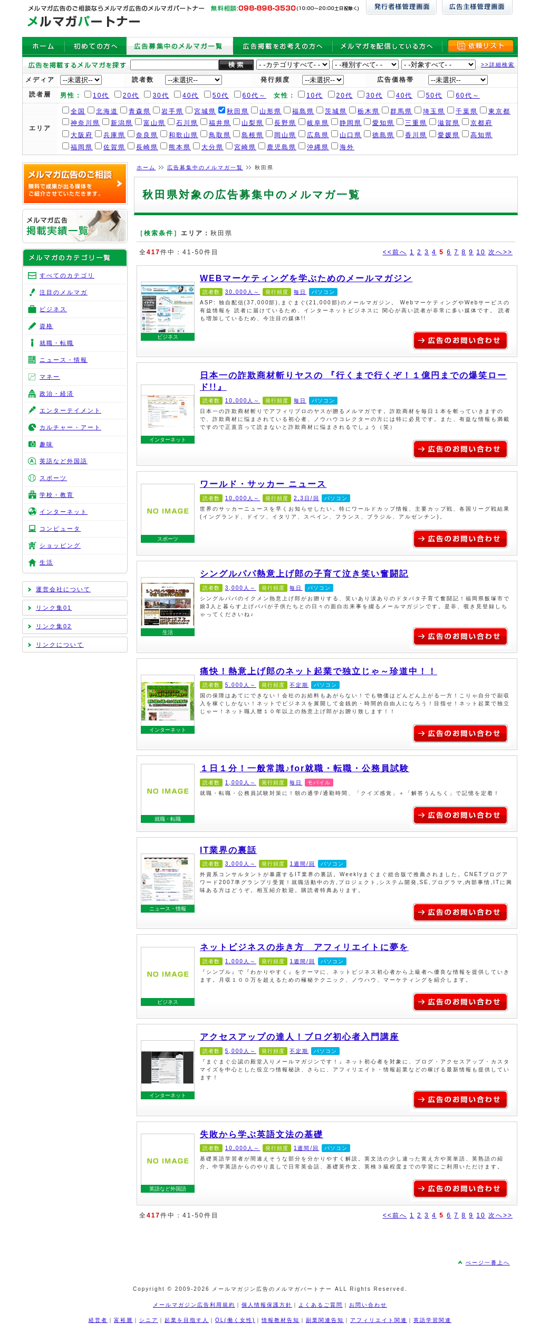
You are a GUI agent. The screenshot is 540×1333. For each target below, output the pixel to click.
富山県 (154, 123)
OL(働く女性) (235, 1320)
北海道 (107, 111)
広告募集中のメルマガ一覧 (205, 167)
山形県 (270, 111)
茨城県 (336, 111)
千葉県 (467, 111)
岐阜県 (318, 123)
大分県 (212, 147)
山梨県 (253, 123)
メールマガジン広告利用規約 (194, 1305)
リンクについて (60, 644)
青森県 (140, 111)
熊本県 (180, 147)
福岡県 (82, 147)
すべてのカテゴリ (67, 275)
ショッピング (60, 545)
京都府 (481, 123)
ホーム (146, 167)
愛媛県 (449, 135)
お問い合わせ (368, 1305)
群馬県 (401, 111)
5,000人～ (240, 685)
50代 (221, 95)
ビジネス (167, 337)
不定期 (299, 685)
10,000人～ (243, 401)
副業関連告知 (325, 1320)
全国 (78, 111)
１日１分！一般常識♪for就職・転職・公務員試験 (168, 791)
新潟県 (122, 123)
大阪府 (82, 135)
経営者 (98, 1320)
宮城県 (205, 111)
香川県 (416, 135)
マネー (50, 376)
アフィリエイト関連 (378, 1320)
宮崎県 (245, 147)
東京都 (499, 111)
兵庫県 (114, 135)
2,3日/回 (307, 498)
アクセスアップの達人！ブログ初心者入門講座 (168, 1067)
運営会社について (63, 589)
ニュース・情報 (167, 909)
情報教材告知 (281, 1320)
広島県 (318, 135)
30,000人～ (243, 292)
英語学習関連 (432, 1320)
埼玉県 (434, 111)
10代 (101, 95)
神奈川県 (85, 123)
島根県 (253, 135)
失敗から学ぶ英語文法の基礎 (168, 1160)
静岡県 (351, 123)
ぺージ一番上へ (488, 1262)
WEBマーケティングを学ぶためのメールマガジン (168, 308)
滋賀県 (449, 123)
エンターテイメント (70, 410)
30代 (160, 95)
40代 (190, 95)
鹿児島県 (281, 147)
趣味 (46, 444)
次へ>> (500, 252)
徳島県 (383, 135)
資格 (46, 326)
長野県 (285, 123)
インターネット (167, 440)
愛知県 (383, 123)
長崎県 (147, 147)
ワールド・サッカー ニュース (168, 511)
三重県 (416, 123)
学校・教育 (57, 495)
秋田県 (238, 111)
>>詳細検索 (498, 65)
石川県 (187, 123)
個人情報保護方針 (267, 1305)
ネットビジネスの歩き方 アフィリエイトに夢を (168, 974)
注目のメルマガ (64, 292)
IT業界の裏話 (168, 880)
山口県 (351, 135)
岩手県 (172, 111)
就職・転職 (168, 819)
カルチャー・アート (70, 427)
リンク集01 (54, 608)
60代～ (254, 95)
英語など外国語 (167, 1189)
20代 (131, 95)
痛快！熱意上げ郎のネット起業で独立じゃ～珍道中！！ (168, 701)
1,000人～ (240, 782)
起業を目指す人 (187, 1320)
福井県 (220, 123)
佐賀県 (114, 147)
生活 (167, 632)
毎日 (300, 292)
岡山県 (285, 135)
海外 (347, 147)
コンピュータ (60, 528)
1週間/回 (302, 864)
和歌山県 (183, 135)
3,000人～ (240, 588)
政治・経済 (57, 393)
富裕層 (123, 1320)
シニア (148, 1320)
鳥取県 (220, 135)
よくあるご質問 (320, 1305)
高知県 (481, 135)
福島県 (303, 111)
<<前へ (395, 252)
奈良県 (147, 135)
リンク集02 (54, 626)
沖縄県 (318, 147)
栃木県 (369, 111)
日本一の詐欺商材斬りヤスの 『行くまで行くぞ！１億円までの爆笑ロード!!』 (168, 411)
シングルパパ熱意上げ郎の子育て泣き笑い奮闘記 (168, 604)
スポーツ (167, 539)
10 (480, 252)
